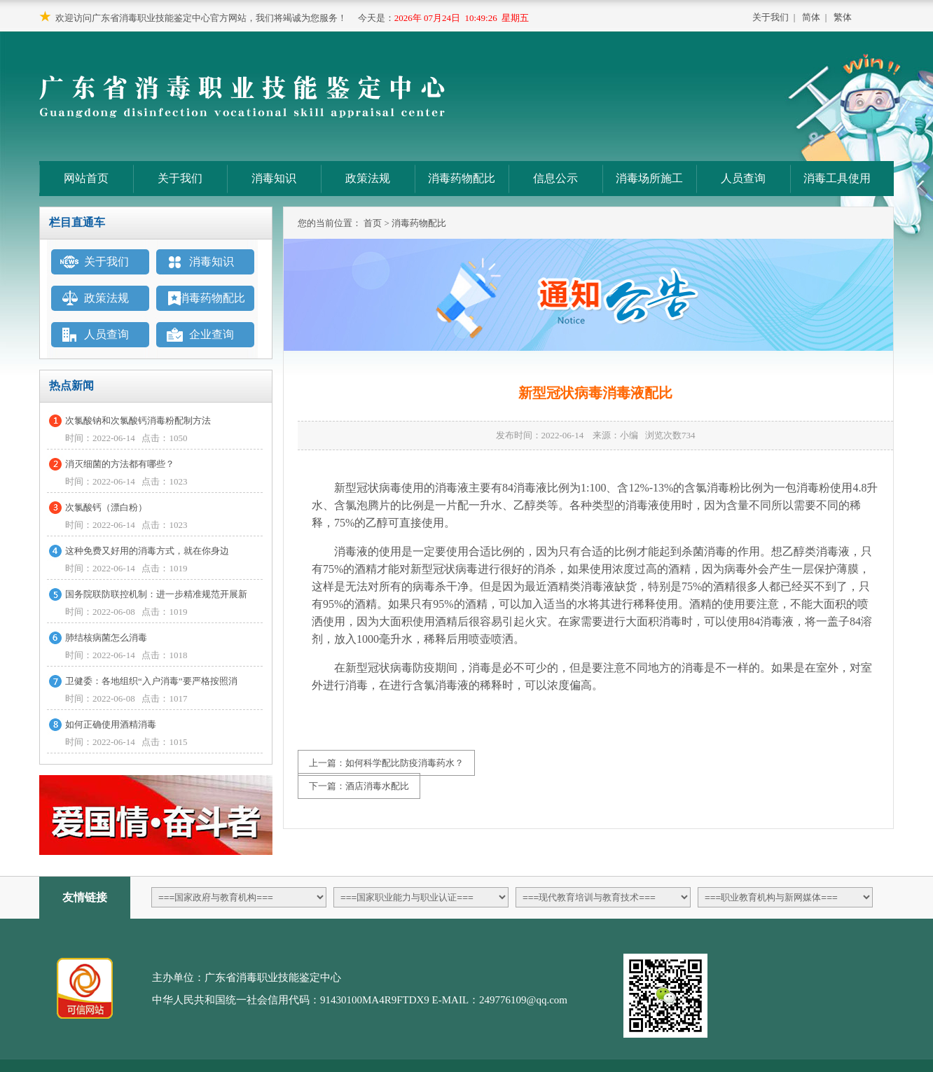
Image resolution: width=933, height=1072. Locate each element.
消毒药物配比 (461, 178)
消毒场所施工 (649, 178)
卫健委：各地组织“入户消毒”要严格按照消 (151, 681)
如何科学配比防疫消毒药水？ (404, 763)
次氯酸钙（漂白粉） (106, 507)
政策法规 (367, 178)
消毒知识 (273, 178)
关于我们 (770, 17)
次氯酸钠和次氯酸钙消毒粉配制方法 (138, 420)
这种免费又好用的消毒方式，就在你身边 (147, 550)
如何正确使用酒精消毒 (110, 724)
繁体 (843, 17)
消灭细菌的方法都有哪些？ (119, 464)
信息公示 (555, 178)
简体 (811, 17)
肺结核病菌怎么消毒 (106, 637)
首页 (373, 223)
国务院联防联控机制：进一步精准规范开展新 (156, 594)
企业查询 (211, 334)
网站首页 (86, 178)
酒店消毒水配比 (377, 786)
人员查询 (743, 178)
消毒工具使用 (837, 178)
